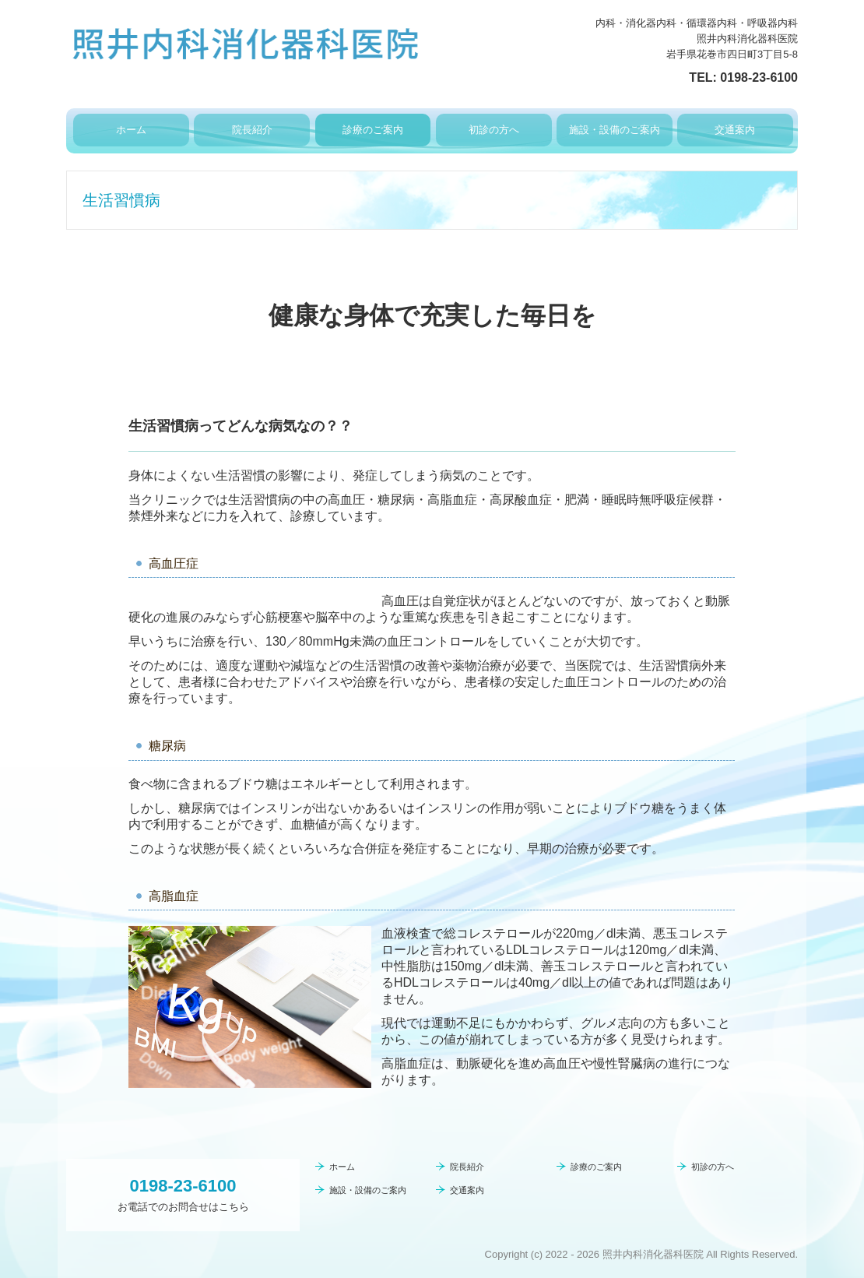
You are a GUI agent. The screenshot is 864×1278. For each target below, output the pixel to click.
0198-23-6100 (759, 77)
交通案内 (735, 130)
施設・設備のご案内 (614, 130)
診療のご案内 (372, 130)
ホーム (131, 130)
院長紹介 (252, 130)
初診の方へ (494, 130)
